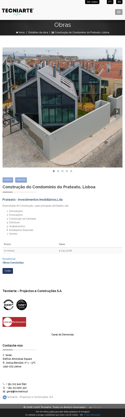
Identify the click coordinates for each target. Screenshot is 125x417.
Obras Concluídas (13, 262)
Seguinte (21, 180)
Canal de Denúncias (62, 334)
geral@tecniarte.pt (17, 391)
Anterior (7, 180)
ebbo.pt (96, 407)
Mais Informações (93, 415)
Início (20, 32)
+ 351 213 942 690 (16, 384)
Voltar (8, 270)
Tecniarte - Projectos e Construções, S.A (28, 397)
